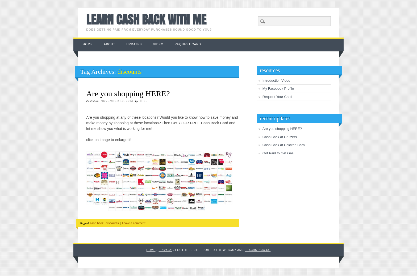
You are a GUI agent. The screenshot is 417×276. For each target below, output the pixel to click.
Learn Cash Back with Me (146, 19)
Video (158, 44)
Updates (134, 44)
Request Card (188, 44)
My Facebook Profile (278, 88)
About (109, 44)
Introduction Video (276, 81)
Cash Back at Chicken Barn (283, 145)
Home (88, 44)
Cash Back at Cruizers (279, 137)
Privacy (165, 250)
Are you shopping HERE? (128, 93)
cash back (96, 223)
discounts (112, 223)
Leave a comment (133, 223)
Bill (144, 100)
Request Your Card (277, 97)
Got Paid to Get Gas (278, 153)
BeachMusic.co (257, 250)
